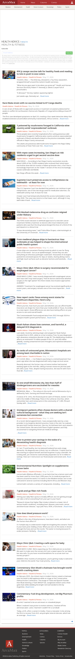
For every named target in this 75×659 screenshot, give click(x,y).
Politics (59, 7)
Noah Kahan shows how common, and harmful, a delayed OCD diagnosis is (41, 325)
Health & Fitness (35, 77)
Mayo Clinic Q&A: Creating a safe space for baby (40, 543)
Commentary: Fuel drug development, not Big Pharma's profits (44, 595)
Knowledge (50, 7)
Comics (42, 637)
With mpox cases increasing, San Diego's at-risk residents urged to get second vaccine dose (40, 154)
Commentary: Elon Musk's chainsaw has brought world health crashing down (44, 569)
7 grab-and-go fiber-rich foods (31, 490)
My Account (61, 640)
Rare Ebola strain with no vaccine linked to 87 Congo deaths (32, 102)
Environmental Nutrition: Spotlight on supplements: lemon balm (43, 467)
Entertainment (18, 7)
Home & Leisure (38, 7)
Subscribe (69, 53)
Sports (67, 7)
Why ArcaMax (62, 642)
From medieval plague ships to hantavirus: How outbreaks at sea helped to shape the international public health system (42, 242)
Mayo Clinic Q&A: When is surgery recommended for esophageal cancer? (43, 269)
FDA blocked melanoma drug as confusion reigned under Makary (42, 213)
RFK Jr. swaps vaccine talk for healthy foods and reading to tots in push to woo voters (44, 72)
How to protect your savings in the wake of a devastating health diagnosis (39, 441)
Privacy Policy (50, 656)
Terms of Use (59, 656)
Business (8, 7)
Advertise (42, 656)
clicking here (12, 63)
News (41, 634)
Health (28, 7)
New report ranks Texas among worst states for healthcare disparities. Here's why (40, 298)
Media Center (62, 645)
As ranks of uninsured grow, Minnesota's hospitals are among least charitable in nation (44, 351)
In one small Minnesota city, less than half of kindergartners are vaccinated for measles (39, 384)
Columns (42, 640)
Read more (44, 96)
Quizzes (42, 642)
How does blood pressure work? (32, 513)
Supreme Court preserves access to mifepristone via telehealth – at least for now (42, 181)
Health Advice (22, 77)
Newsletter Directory (64, 648)
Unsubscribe (68, 656)
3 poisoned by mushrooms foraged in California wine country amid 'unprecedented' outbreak (43, 126)
